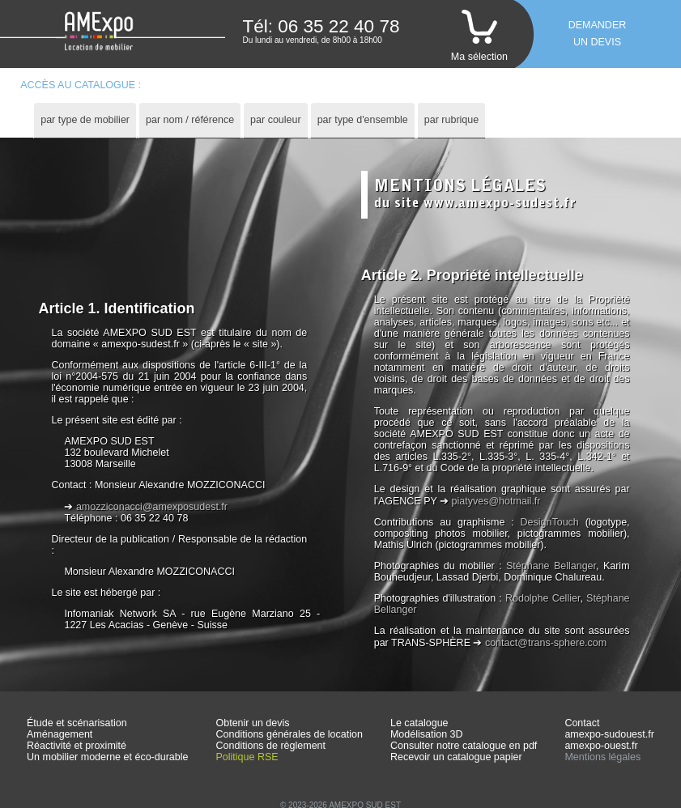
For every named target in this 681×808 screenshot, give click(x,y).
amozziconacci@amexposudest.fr (152, 506)
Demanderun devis (597, 33)
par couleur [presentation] (275, 119)
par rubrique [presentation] (451, 119)
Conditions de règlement (271, 745)
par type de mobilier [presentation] (85, 119)
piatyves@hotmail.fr (496, 501)
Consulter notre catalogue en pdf (463, 745)
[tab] (85, 120)
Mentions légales (602, 757)
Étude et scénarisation (77, 723)
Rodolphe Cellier (542, 598)
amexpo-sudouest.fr (608, 734)
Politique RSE (247, 757)
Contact (581, 723)
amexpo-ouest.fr (600, 745)
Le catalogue (419, 723)
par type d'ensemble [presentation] (362, 119)
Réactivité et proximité (76, 745)
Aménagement (59, 734)
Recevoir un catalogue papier (456, 757)
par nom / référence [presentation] (190, 119)
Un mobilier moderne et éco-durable (107, 757)
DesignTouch (550, 522)
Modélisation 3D (426, 734)
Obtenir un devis (253, 723)
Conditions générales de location (289, 734)
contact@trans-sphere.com (546, 643)
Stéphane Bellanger (551, 566)
